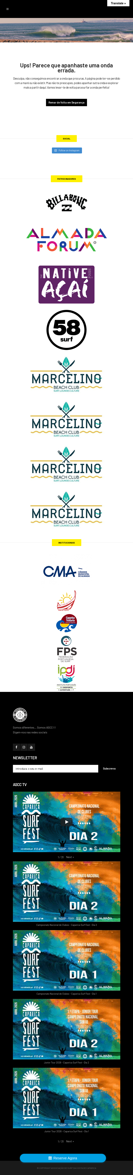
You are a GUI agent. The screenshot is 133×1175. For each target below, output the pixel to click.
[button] (70, 856)
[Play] (67, 822)
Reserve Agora (65, 1158)
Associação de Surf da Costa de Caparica (73, 1168)
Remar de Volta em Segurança (66, 102)
